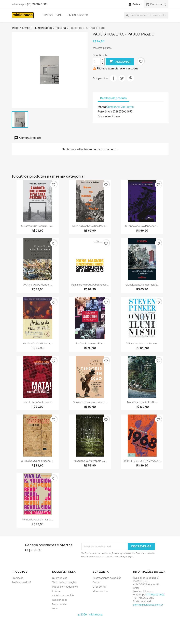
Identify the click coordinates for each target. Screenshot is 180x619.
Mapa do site (59, 604)
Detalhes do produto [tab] (113, 98)
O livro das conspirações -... (37, 460)
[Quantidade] (97, 61)
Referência (105, 111)
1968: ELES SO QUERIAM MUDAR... (142, 460)
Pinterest (130, 78)
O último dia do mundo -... (37, 284)
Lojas (55, 608)
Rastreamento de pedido (107, 577)
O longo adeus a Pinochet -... (142, 226)
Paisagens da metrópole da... (90, 460)
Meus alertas (100, 591)
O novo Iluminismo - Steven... (142, 343)
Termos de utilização (64, 582)
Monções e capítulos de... (142, 402)
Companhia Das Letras (120, 107)
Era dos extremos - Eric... (90, 343)
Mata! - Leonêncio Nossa (37, 402)
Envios (56, 591)
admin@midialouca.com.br (148, 604)
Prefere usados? (21, 582)
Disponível (104, 116)
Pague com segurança (65, 586)
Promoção (17, 577)
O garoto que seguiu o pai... (37, 226)
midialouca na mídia (63, 595)
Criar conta (99, 586)
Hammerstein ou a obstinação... (90, 284)
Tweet (122, 78)
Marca (102, 106)
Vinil (60, 15)
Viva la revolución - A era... (37, 519)
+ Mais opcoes (77, 15)
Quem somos (59, 577)
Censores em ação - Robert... (90, 402)
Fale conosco (59, 599)
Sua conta (101, 572)
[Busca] (146, 15)
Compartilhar (113, 78)
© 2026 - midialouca (90, 614)
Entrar (96, 582)
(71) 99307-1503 (37, 4)
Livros (48, 15)
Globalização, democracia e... (142, 284)
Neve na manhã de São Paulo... (90, 226)
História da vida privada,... (37, 343)
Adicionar (120, 62)
